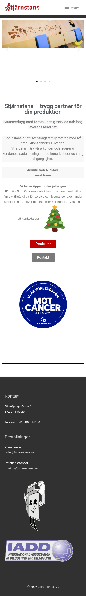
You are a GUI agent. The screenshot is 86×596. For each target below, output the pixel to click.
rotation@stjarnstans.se (21, 468)
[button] (7, 49)
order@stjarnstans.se (19, 452)
